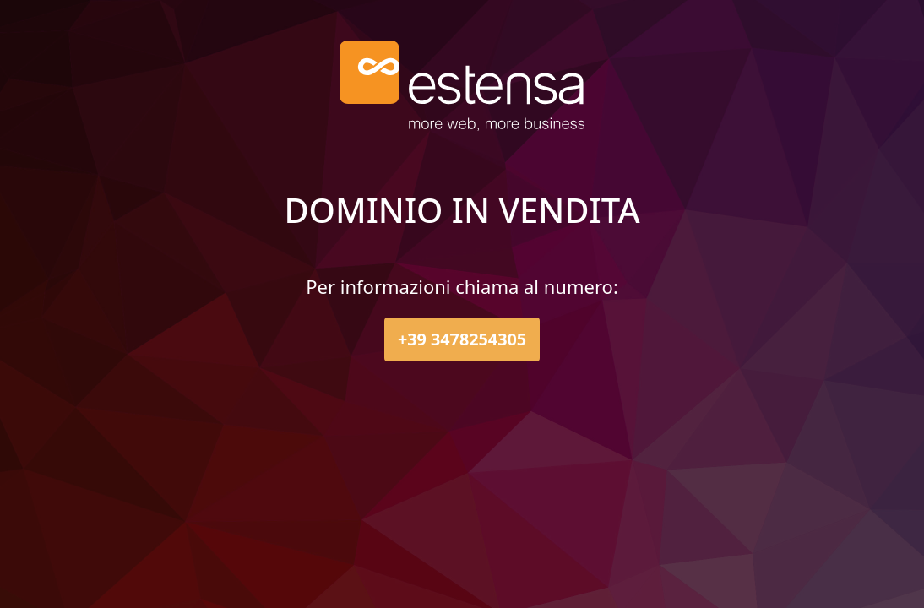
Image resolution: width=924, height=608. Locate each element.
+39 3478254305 (462, 339)
